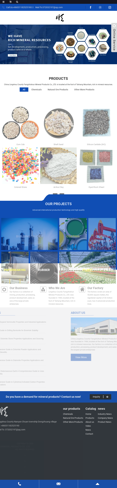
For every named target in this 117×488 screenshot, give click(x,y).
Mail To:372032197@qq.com (49, 7)
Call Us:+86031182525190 (18, 7)
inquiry (100, 396)
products (58, 80)
